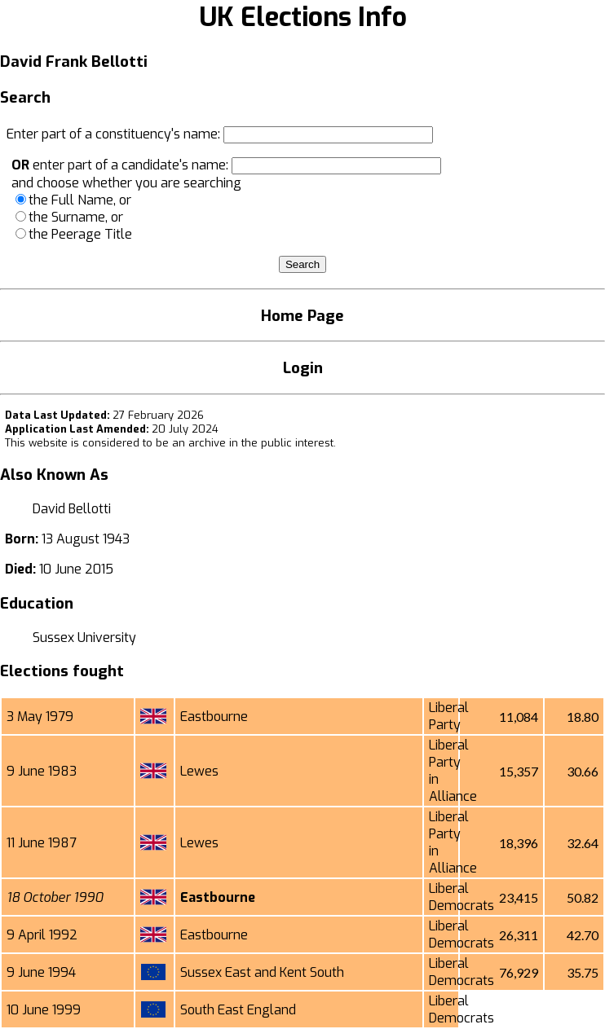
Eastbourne (214, 716)
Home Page (302, 316)
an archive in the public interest (252, 443)
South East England (238, 1009)
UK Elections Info (303, 17)
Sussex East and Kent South (262, 972)
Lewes (199, 771)
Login (303, 368)
